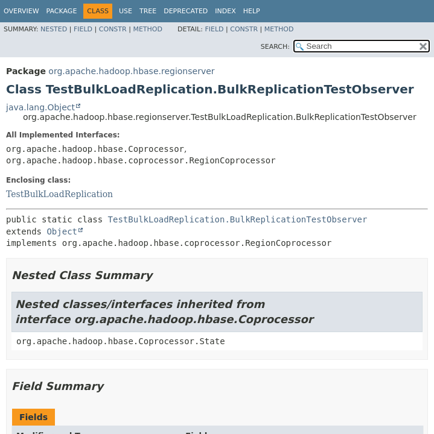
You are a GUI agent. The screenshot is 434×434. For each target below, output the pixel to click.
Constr (113, 29)
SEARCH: (275, 47)
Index (225, 11)
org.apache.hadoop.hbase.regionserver (131, 71)
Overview (21, 11)
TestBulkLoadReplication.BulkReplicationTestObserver (238, 219)
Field (83, 29)
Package (61, 11)
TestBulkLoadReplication (59, 194)
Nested (53, 29)
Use (125, 11)
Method (147, 29)
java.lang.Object (40, 107)
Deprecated (186, 11)
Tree (147, 11)
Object (61, 231)
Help (251, 11)
